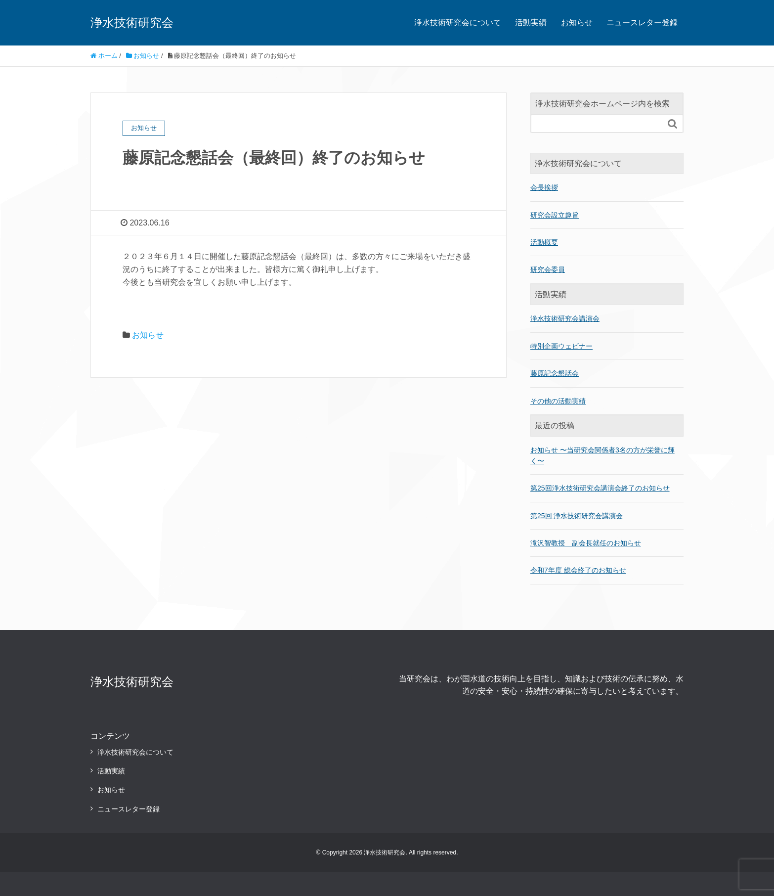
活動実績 (531, 22)
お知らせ (577, 22)
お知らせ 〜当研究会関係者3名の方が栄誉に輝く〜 (602, 455)
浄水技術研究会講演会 (565, 318)
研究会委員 (547, 269)
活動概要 (544, 242)
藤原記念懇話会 (554, 373)
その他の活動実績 (558, 401)
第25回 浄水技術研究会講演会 (576, 516)
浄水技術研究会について (457, 22)
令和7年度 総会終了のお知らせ (578, 570)
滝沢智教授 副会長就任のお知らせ (585, 543)
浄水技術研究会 (131, 22)
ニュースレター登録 (642, 22)
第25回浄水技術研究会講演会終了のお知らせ (600, 488)
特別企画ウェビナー (561, 346)
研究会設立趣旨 (554, 215)
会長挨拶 (544, 187)
